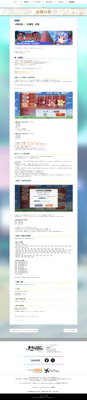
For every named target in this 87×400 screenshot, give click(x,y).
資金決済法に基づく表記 (46, 391)
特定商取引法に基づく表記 (34, 391)
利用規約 (58, 383)
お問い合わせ (56, 391)
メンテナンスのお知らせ (70, 330)
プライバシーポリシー (50, 383)
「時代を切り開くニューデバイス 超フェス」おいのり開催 (24, 330)
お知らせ (21, 320)
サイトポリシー (35, 387)
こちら (21, 88)
